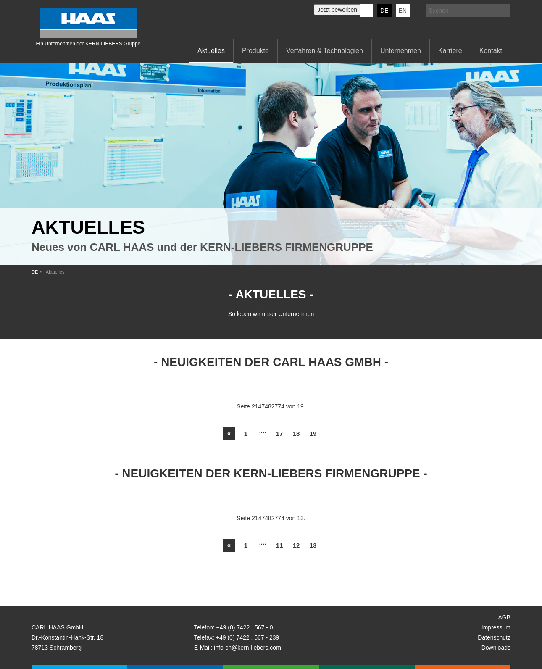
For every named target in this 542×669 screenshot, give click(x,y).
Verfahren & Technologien (324, 50)
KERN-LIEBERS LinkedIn (366, 10)
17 (279, 433)
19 (313, 433)
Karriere (450, 50)
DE (384, 10)
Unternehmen (400, 50)
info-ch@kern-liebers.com (247, 647)
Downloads (495, 647)
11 (279, 545)
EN (403, 10)
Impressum (495, 627)
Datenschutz (494, 637)
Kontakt (490, 50)
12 (296, 545)
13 (313, 545)
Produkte (255, 50)
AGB (504, 617)
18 (296, 433)
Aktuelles (211, 50)
